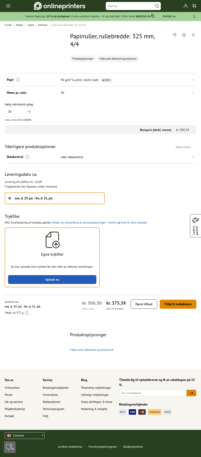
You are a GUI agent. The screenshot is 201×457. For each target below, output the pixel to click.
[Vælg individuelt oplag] (19, 112)
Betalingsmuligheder (56, 388)
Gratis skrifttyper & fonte (96, 402)
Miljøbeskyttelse (15, 409)
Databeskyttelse (133, 447)
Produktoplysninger (82, 58)
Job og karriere (14, 402)
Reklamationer (52, 402)
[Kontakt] (10, 447)
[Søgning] (129, 6)
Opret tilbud (142, 304)
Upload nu (52, 279)
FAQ (45, 416)
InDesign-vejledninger (95, 395)
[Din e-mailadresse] (153, 393)
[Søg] (157, 6)
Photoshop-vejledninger (96, 388)
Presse (9, 395)
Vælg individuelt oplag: (19, 109)
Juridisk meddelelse (70, 447)
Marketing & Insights (94, 409)
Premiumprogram (53, 409)
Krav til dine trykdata (134, 222)
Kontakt (9, 416)
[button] (100, 79)
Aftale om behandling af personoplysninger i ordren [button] (84, 222)
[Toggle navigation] (8, 6)
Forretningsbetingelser (103, 447)
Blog (84, 380)
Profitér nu (169, 16)
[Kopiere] (152, 16)
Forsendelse (50, 395)
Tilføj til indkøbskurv (177, 304)
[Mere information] (17, 79)
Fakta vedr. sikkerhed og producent (118, 58)
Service (47, 380)
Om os (9, 380)
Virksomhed (12, 388)
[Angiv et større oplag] (28, 112)
